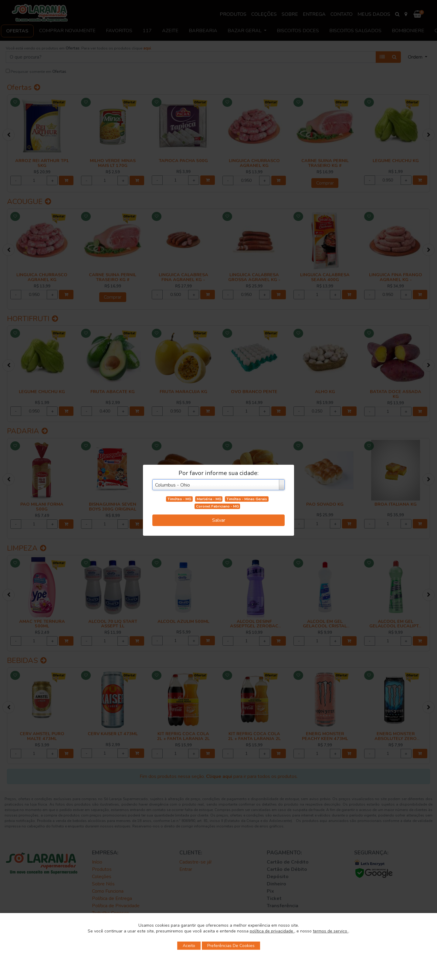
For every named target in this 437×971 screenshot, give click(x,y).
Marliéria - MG (209, 499)
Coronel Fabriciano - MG (217, 506)
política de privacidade (272, 931)
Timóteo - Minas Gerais (246, 499)
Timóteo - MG (179, 499)
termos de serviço (330, 931)
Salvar (218, 520)
